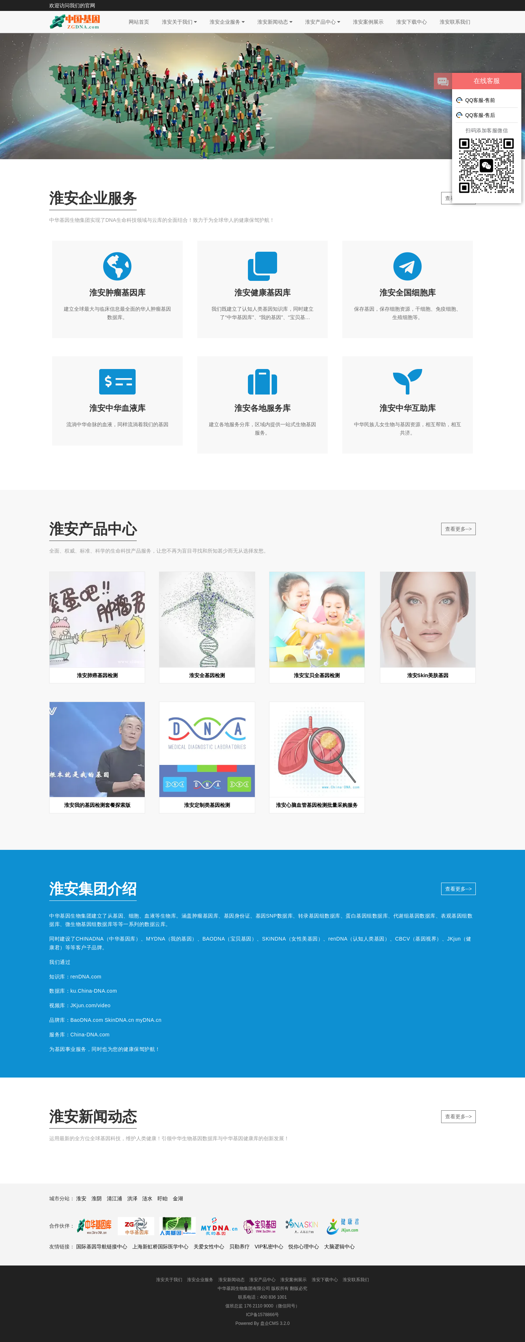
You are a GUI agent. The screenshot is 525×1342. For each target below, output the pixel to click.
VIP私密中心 (268, 1246)
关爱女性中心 (209, 1246)
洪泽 (132, 1198)
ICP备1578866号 (262, 1314)
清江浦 (114, 1198)
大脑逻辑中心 (339, 1246)
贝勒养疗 (239, 1246)
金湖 (178, 1198)
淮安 (81, 1198)
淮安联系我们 (455, 22)
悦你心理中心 (303, 1246)
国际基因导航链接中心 (101, 1246)
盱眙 (163, 1198)
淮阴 (97, 1198)
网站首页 (139, 22)
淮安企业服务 (227, 22)
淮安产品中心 (322, 22)
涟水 (147, 1198)
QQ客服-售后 (475, 114)
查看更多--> (458, 529)
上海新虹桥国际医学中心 (160, 1246)
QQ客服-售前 (475, 100)
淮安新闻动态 (274, 22)
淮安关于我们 (179, 22)
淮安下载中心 (411, 22)
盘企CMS (262, 1323)
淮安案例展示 (368, 22)
